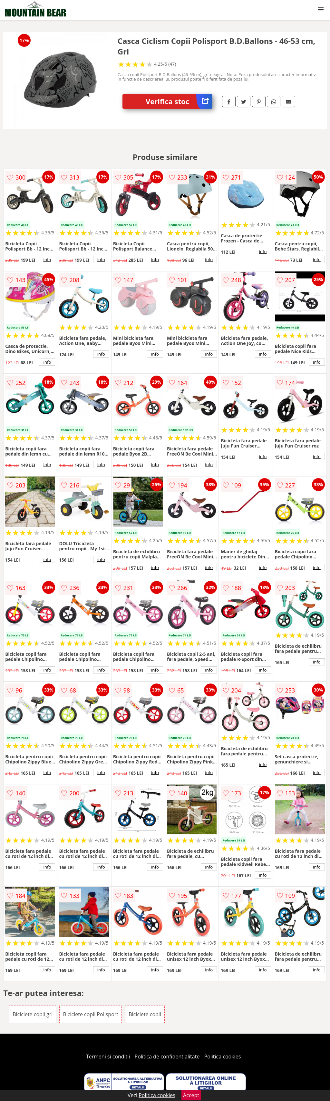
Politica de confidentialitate (167, 1056)
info (47, 259)
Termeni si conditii (108, 1056)
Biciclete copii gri (33, 1014)
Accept (191, 1095)
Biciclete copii (145, 1014)
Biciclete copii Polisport (90, 1014)
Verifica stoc (179, 101)
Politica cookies (222, 1056)
